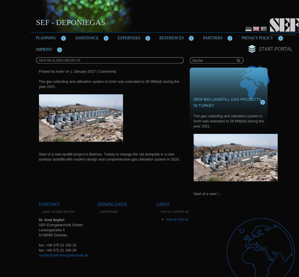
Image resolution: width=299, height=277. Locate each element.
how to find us (177, 219)
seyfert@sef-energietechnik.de (64, 255)
